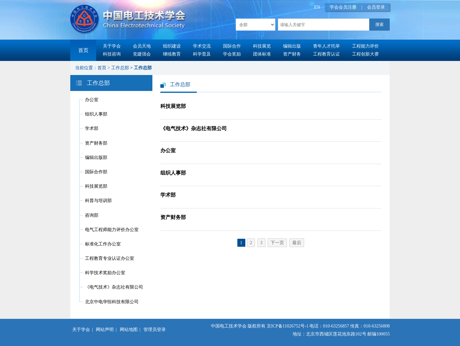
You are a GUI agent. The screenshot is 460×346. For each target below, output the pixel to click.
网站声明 (105, 329)
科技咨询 (112, 54)
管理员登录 (154, 329)
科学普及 (202, 54)
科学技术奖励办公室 (105, 272)
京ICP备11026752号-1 (288, 326)
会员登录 (376, 7)
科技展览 (262, 46)
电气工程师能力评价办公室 (112, 229)
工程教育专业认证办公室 (109, 258)
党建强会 (142, 54)
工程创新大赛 (365, 54)
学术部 (91, 128)
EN (317, 7)
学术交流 (202, 46)
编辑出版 (292, 46)
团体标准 (262, 54)
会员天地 (142, 46)
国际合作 (232, 46)
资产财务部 (96, 143)
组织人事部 (96, 114)
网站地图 (129, 329)
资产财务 (292, 54)
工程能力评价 (365, 46)
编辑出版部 (96, 157)
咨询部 (91, 215)
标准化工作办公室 (103, 244)
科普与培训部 (98, 200)
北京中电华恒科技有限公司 (112, 301)
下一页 (277, 242)
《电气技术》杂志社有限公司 (114, 287)
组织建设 (172, 46)
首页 (83, 50)
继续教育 (172, 54)
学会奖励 (232, 54)
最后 (296, 242)
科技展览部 (96, 186)
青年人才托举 (326, 46)
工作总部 (120, 67)
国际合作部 (96, 171)
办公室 (91, 99)
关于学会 (112, 46)
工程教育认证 (326, 54)
